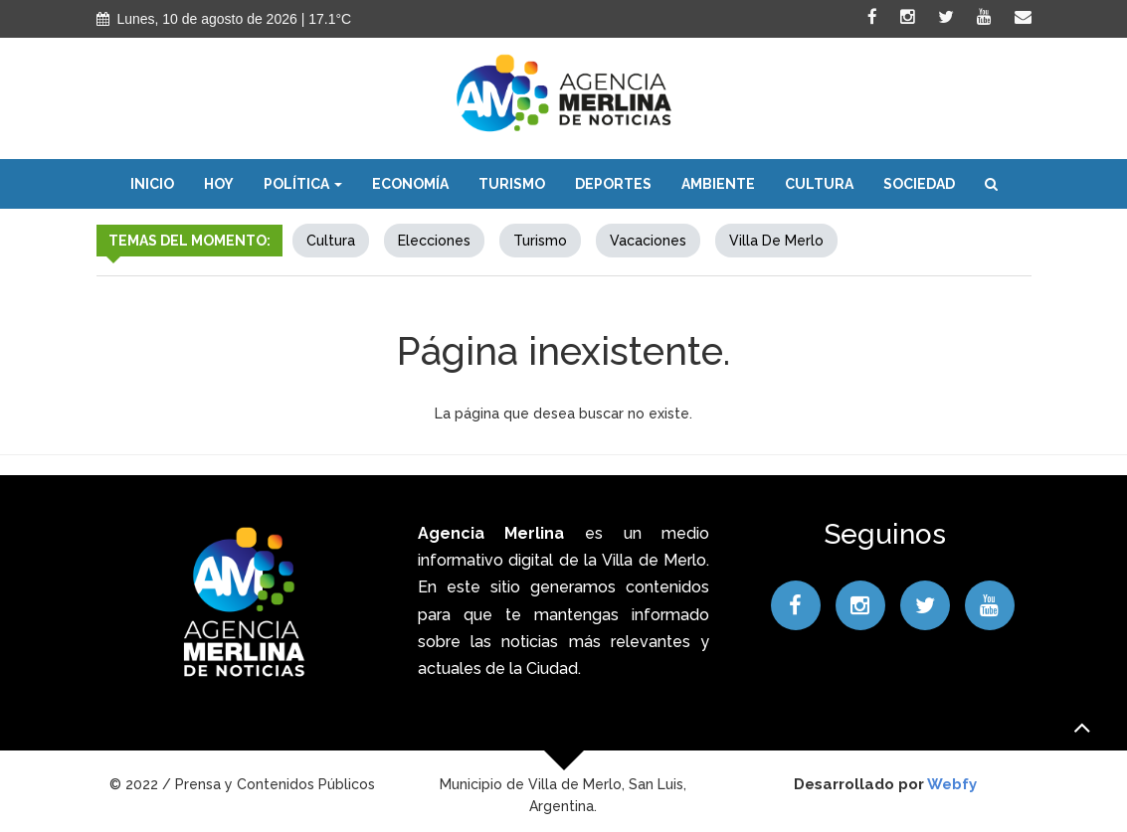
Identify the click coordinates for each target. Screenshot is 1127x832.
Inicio (152, 184)
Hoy (219, 184)
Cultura (819, 184)
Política (303, 184)
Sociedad (919, 184)
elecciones (434, 241)
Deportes (613, 184)
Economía (410, 184)
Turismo (511, 184)
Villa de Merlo (776, 241)
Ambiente (718, 184)
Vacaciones (648, 241)
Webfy (952, 784)
